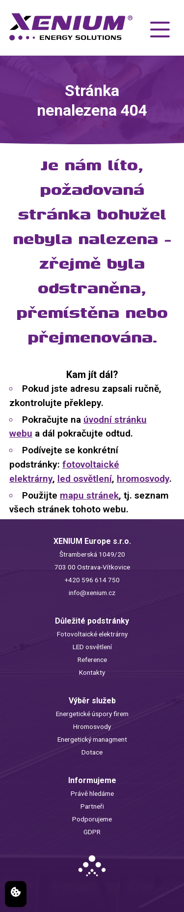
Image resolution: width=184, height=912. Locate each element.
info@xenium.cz (92, 593)
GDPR (92, 832)
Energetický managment (92, 739)
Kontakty (92, 672)
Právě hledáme (92, 793)
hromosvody (143, 478)
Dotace (92, 752)
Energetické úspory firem (92, 714)
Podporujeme (92, 819)
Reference (92, 659)
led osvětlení (84, 478)
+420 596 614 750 (92, 580)
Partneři (92, 806)
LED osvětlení (92, 647)
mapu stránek (89, 495)
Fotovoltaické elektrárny (92, 634)
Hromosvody (92, 726)
